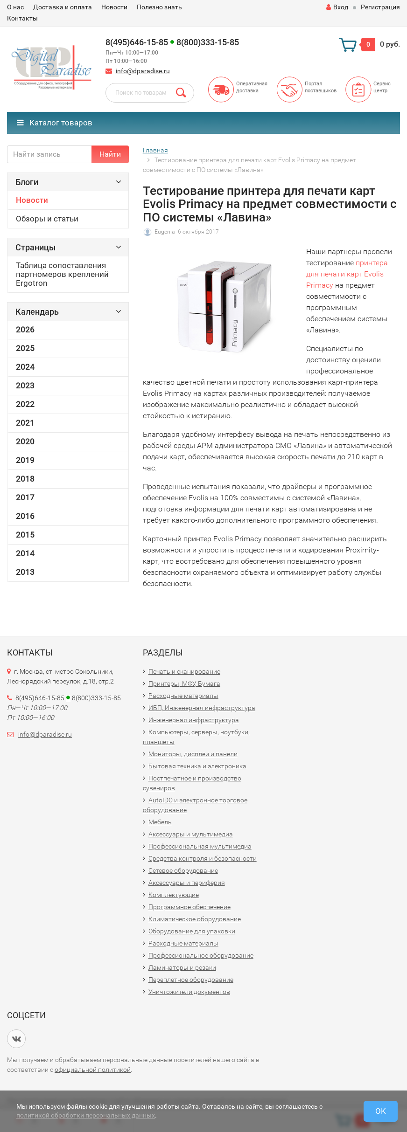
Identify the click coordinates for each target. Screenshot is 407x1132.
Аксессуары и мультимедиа (190, 834)
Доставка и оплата (62, 7)
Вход (337, 7)
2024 (25, 367)
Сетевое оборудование (183, 870)
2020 (25, 441)
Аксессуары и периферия (186, 882)
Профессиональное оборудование (200, 955)
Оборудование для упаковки (191, 931)
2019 (25, 460)
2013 (25, 572)
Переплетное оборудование (190, 979)
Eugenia (164, 231)
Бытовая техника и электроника (197, 766)
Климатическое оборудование (194, 919)
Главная (155, 150)
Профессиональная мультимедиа (200, 846)
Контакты (22, 18)
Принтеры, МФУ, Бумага (184, 683)
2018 (25, 478)
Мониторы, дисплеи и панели (193, 754)
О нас (15, 7)
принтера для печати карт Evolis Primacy (347, 274)
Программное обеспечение (189, 907)
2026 (25, 329)
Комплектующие (173, 894)
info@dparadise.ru (143, 71)
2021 (25, 423)
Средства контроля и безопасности (202, 858)
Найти (110, 154)
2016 (25, 516)
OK (380, 1111)
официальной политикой (93, 1069)
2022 (25, 404)
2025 (25, 348)
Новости (114, 7)
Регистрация (380, 7)
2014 (25, 553)
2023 (25, 385)
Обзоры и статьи (47, 218)
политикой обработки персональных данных (85, 1115)
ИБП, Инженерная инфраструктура (201, 707)
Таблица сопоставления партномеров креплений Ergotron (62, 274)
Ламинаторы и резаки (182, 967)
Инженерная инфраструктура (193, 720)
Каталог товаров (54, 122)
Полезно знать (159, 7)
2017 (25, 497)
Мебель (160, 822)
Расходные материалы (183, 695)
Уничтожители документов (189, 991)
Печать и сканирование (184, 671)
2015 (25, 534)
